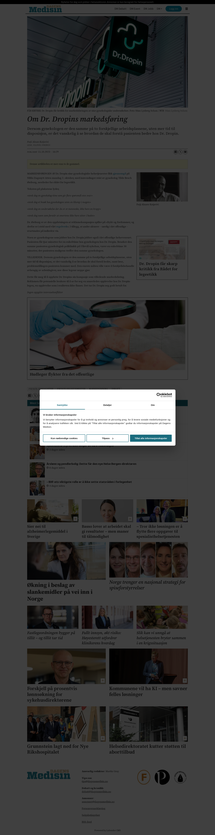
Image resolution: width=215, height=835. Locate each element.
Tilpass (107, 438)
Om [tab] (153, 405)
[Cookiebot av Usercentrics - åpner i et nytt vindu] (159, 395)
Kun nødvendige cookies (64, 438)
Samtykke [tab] (62, 405)
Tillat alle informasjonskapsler (151, 438)
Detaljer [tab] (107, 405)
